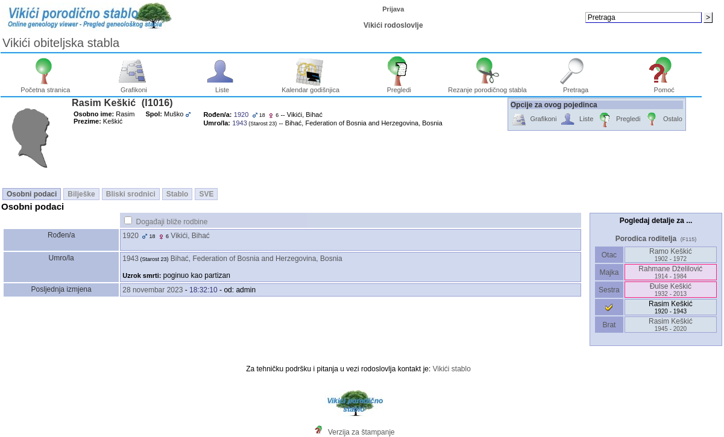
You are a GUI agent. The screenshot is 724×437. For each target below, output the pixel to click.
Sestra (609, 290)
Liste (222, 86)
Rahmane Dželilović (670, 272)
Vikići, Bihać (190, 235)
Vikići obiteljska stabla (60, 42)
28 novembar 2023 (152, 290)
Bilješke (81, 194)
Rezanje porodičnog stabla (487, 86)
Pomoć (664, 86)
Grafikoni (134, 86)
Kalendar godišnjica (310, 86)
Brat (608, 325)
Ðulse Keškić (670, 289)
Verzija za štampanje (361, 432)
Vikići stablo (452, 369)
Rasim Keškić (671, 324)
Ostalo (663, 119)
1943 (130, 258)
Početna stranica (45, 86)
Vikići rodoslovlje (393, 25)
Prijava (393, 9)
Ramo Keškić (670, 254)
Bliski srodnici (131, 194)
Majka (609, 272)
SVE (206, 194)
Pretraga (576, 86)
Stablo (177, 194)
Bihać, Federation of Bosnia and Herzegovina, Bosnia (256, 258)
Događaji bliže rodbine (172, 222)
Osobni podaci (32, 194)
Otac (609, 255)
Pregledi (399, 86)
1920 (130, 235)
